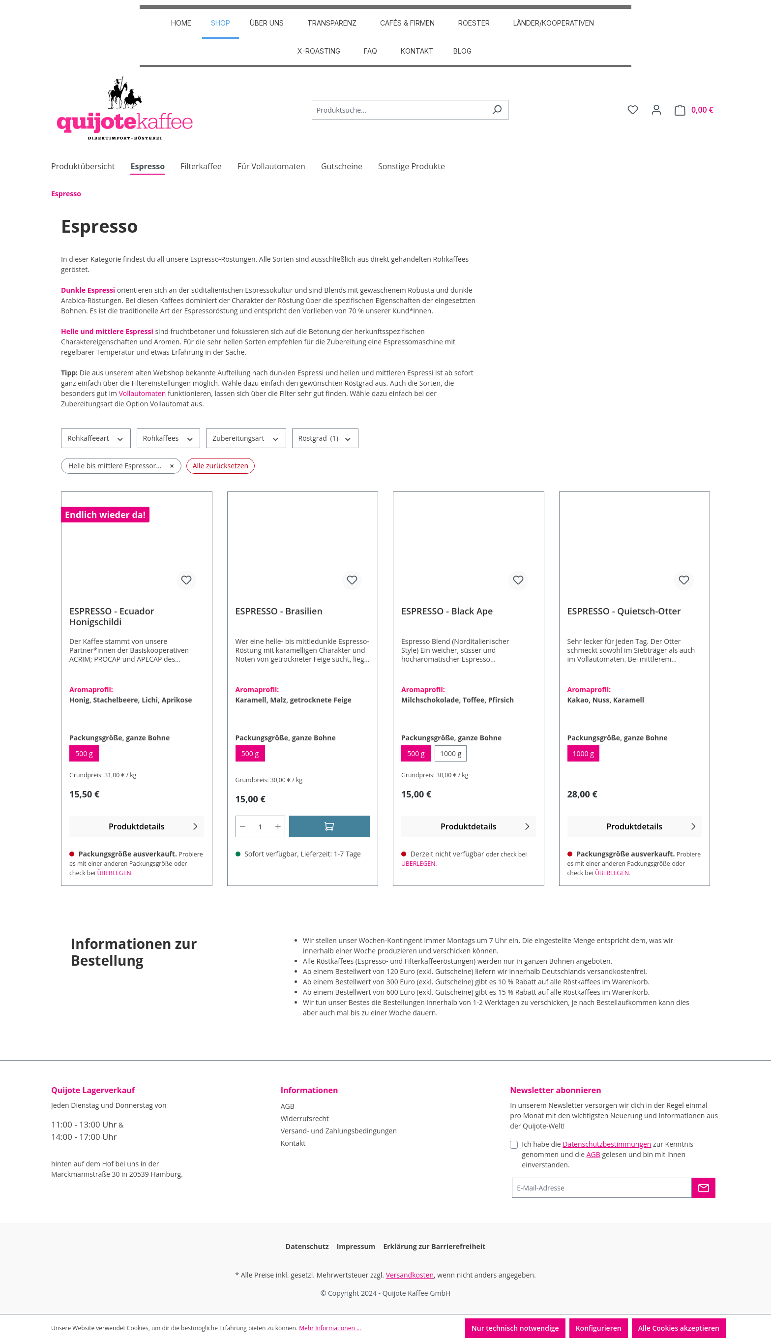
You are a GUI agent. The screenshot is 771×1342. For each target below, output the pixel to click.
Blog (462, 51)
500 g (87, 755)
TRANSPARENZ (331, 23)
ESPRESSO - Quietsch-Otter (624, 611)
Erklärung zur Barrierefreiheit (434, 1246)
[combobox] (399, 110)
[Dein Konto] (656, 110)
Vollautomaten (142, 393)
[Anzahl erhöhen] (278, 826)
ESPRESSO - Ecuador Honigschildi (111, 616)
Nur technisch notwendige (515, 1328)
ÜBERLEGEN (114, 873)
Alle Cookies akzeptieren (678, 1328)
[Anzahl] (260, 826)
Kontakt (417, 51)
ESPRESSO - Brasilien (279, 611)
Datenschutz (307, 1246)
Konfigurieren (599, 1328)
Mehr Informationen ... (330, 1328)
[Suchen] (496, 110)
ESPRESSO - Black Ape (447, 611)
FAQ (370, 51)
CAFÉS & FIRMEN (407, 23)
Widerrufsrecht (305, 1118)
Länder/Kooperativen (553, 23)
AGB (288, 1106)
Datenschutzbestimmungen (607, 1144)
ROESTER (474, 23)
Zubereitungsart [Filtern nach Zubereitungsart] (245, 438)
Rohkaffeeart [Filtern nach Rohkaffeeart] (95, 438)
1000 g (453, 755)
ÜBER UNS (267, 23)
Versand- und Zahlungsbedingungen (339, 1130)
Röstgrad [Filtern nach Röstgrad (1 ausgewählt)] (325, 438)
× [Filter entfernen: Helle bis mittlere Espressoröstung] (172, 465)
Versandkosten (410, 1275)
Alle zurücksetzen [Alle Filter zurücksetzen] (220, 465)
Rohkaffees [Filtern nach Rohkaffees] (168, 438)
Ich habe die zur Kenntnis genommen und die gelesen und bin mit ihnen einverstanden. (607, 1154)
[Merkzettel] (633, 110)
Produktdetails (155, 826)
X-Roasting (318, 51)
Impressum (356, 1246)
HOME (181, 23)
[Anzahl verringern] (242, 826)
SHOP (220, 23)
